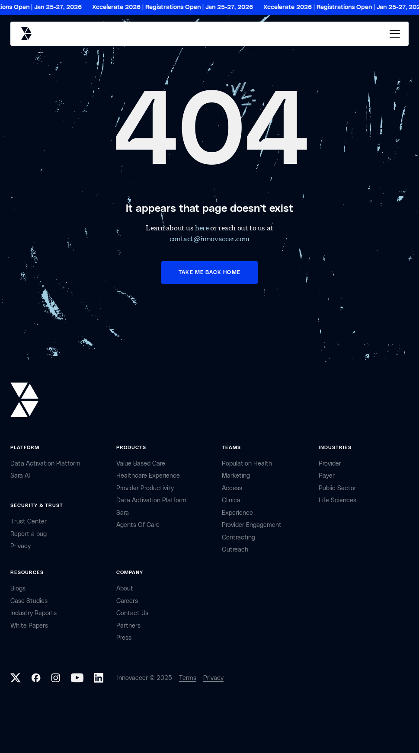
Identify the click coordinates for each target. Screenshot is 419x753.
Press (123, 638)
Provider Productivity (145, 488)
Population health (247, 463)
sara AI (20, 475)
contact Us (132, 613)
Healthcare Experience (148, 475)
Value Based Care (140, 463)
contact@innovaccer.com (209, 238)
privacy (20, 546)
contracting (238, 537)
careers (127, 601)
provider (330, 463)
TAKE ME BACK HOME (209, 272)
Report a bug (28, 534)
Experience (237, 513)
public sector (337, 488)
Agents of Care (138, 525)
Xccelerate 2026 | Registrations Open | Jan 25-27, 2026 (175, 7)
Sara (122, 513)
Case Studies (29, 601)
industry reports (33, 613)
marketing (236, 475)
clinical (232, 500)
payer (327, 475)
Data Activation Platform (45, 463)
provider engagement (251, 525)
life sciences (337, 500)
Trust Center (28, 521)
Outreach (235, 549)
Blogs (18, 588)
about (124, 588)
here (202, 228)
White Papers (29, 625)
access (232, 488)
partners (128, 625)
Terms (187, 678)
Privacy (213, 678)
